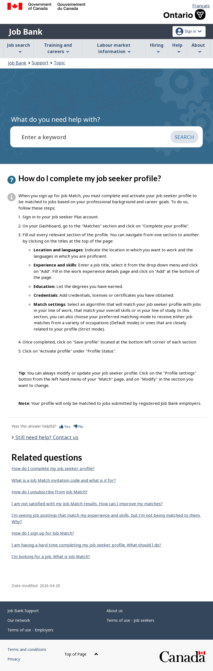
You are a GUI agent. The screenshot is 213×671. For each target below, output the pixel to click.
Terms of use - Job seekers (130, 620)
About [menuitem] (198, 47)
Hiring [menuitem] (156, 47)
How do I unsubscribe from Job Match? (50, 491)
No (78, 426)
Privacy (13, 659)
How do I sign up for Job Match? (43, 533)
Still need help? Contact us (46, 437)
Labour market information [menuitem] (113, 48)
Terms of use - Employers (30, 629)
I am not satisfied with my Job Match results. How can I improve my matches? (87, 503)
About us (114, 610)
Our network (18, 620)
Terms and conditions (26, 649)
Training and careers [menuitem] (58, 48)
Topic (59, 63)
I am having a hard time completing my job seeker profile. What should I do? (86, 545)
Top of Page (81, 654)
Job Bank (25, 31)
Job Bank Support (23, 610)
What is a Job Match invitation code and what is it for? (64, 480)
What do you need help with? (55, 119)
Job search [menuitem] (18, 47)
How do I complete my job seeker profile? (53, 468)
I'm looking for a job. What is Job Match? (51, 556)
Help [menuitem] (177, 47)
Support (40, 63)
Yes (64, 426)
